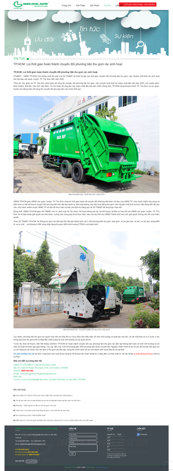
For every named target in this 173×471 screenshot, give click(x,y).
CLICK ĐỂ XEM (31, 461)
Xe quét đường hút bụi (24, 354)
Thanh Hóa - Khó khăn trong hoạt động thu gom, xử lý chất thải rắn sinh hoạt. (42, 410)
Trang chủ (66, 5)
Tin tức (107, 5)
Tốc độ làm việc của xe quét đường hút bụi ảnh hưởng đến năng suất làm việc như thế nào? (47, 400)
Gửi (72, 454)
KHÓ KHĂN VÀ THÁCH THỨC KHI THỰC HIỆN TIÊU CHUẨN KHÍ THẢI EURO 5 (43, 395)
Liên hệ (119, 5)
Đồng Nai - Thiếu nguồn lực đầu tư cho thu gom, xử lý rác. (35, 405)
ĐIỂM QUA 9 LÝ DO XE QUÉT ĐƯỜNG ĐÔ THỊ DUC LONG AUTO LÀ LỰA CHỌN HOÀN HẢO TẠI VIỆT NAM (53, 420)
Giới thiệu (80, 5)
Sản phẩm (94, 5)
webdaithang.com (102, 467)
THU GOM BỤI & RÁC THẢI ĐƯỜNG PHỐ (30, 415)
